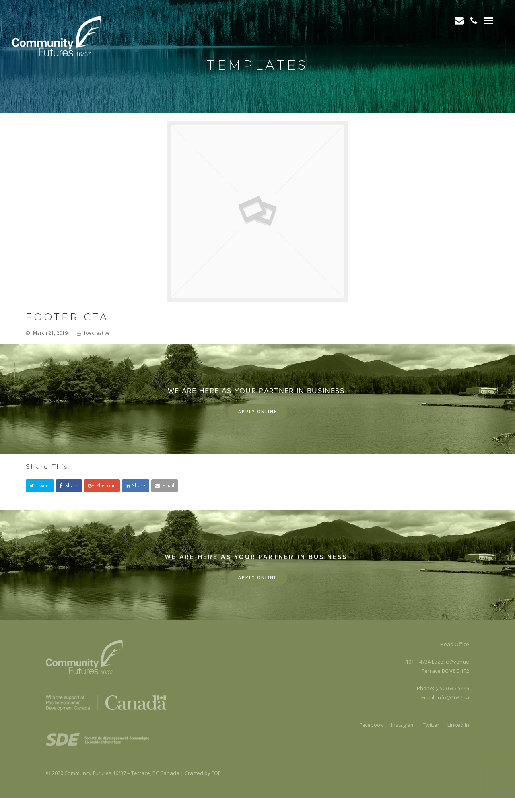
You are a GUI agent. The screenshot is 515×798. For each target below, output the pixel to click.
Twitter (431, 724)
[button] (40, 485)
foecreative (97, 333)
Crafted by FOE (203, 773)
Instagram (402, 724)
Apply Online (257, 411)
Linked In (458, 724)
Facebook (370, 724)
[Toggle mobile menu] (488, 20)
